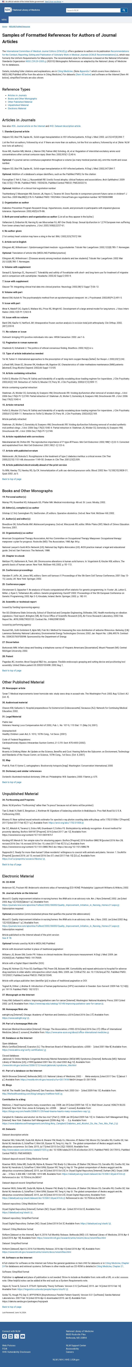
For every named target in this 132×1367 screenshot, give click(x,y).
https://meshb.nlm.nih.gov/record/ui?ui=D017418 (45, 1079)
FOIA (4, 1348)
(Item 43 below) (83, 74)
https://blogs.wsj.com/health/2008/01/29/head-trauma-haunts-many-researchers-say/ (45, 1111)
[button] (124, 10)
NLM (55, 1359)
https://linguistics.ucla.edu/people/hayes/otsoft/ (41, 1289)
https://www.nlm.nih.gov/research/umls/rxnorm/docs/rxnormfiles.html (71, 1238)
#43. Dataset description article (65, 126)
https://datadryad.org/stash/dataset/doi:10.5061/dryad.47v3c (92, 1174)
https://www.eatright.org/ (14, 1018)
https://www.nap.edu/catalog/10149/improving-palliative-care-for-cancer (65, 1003)
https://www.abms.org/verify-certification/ (23, 1050)
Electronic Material (17, 108)
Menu (4, 20)
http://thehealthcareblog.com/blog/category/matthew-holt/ (31, 1093)
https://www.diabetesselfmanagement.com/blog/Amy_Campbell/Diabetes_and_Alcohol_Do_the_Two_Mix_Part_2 (59, 1123)
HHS (67, 1359)
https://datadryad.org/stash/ (16, 1212)
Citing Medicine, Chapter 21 (109, 1266)
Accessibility (72, 1348)
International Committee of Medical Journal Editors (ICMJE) (35, 51)
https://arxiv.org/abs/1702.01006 (65, 822)
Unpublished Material (18, 105)
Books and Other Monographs (22, 98)
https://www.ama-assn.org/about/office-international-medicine (76, 1032)
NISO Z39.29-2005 (35, 61)
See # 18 (6, 938)
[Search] (93, 10)
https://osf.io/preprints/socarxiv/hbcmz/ (22, 859)
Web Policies (8, 1345)
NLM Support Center (76, 1345)
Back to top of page (11, 479)
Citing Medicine (65, 71)
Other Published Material (20, 102)
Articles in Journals (17, 95)
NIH (61, 1359)
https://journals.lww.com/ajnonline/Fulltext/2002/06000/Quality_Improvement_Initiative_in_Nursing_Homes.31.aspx (59, 905)
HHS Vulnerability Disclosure (16, 1352)
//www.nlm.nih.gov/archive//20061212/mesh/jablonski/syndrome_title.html (39, 1065)
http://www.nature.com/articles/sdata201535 (24, 1150)
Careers (70, 1352)
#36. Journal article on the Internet (28, 126)
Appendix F (85, 71)
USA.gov (75, 1359)
